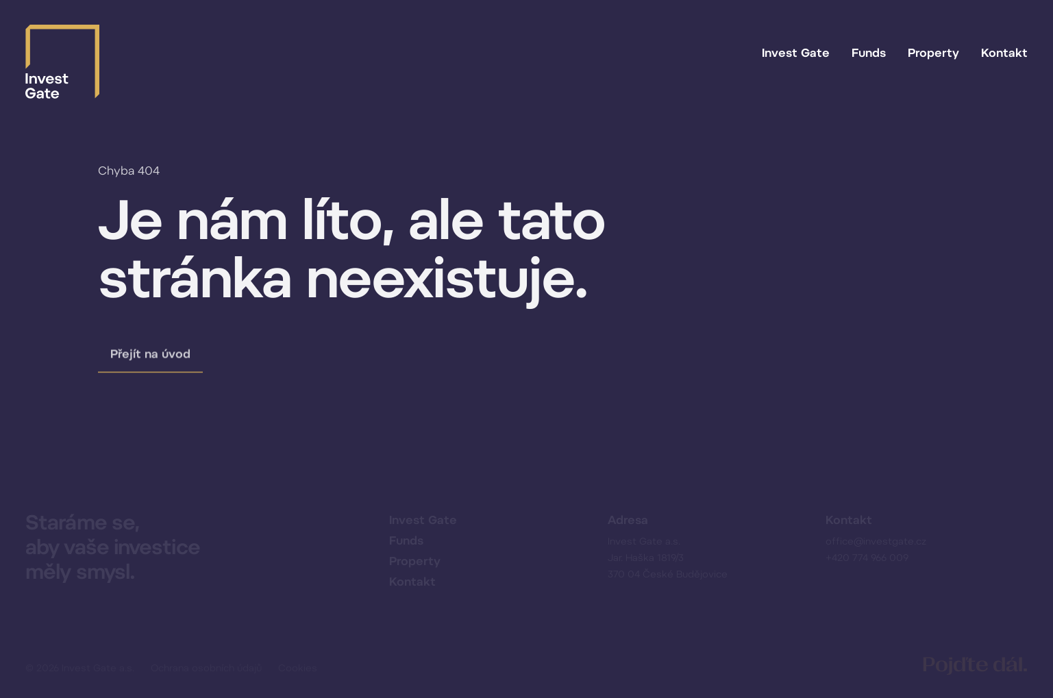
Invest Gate (796, 53)
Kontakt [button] (1004, 53)
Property (933, 53)
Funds (869, 53)
